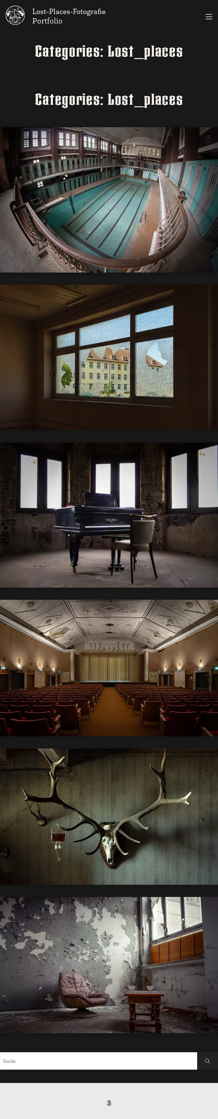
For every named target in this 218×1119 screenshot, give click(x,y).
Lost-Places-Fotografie (69, 11)
